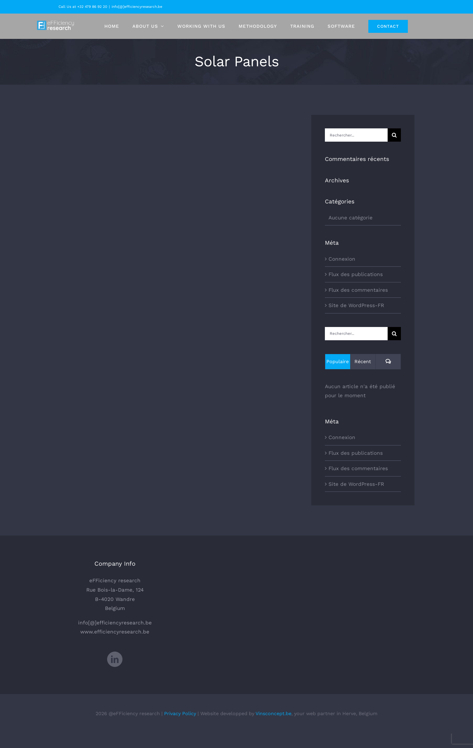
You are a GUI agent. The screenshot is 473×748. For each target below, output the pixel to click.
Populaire (337, 361)
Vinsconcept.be (273, 728)
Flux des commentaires (358, 290)
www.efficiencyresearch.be (114, 646)
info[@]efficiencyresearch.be (137, 7)
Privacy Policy (180, 728)
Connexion (342, 259)
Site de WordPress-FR (356, 305)
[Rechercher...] (356, 135)
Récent (362, 361)
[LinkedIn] (114, 673)
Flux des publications (356, 274)
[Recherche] (394, 135)
